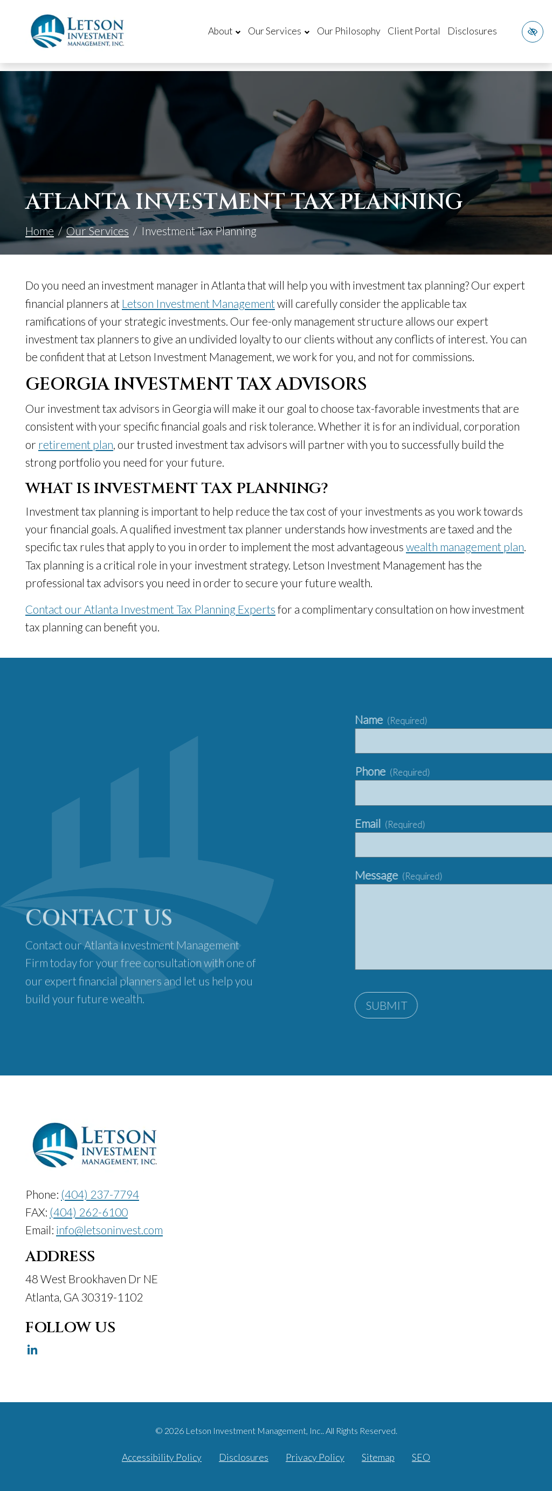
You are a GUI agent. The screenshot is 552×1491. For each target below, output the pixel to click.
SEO (421, 1457)
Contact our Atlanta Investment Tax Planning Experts (150, 609)
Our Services (97, 230)
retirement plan (75, 444)
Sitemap (378, 1457)
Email (472, 823)
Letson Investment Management (198, 303)
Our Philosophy (349, 31)
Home (39, 230)
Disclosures (472, 31)
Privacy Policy (315, 1457)
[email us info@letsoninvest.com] (109, 1229)
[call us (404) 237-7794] (100, 1194)
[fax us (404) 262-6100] (89, 1212)
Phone (474, 771)
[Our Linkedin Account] (32, 1350)
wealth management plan (465, 546)
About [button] (224, 31)
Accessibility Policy (162, 1457)
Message (481, 875)
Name (473, 719)
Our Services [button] (279, 31)
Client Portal (414, 31)
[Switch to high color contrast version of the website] (532, 32)
